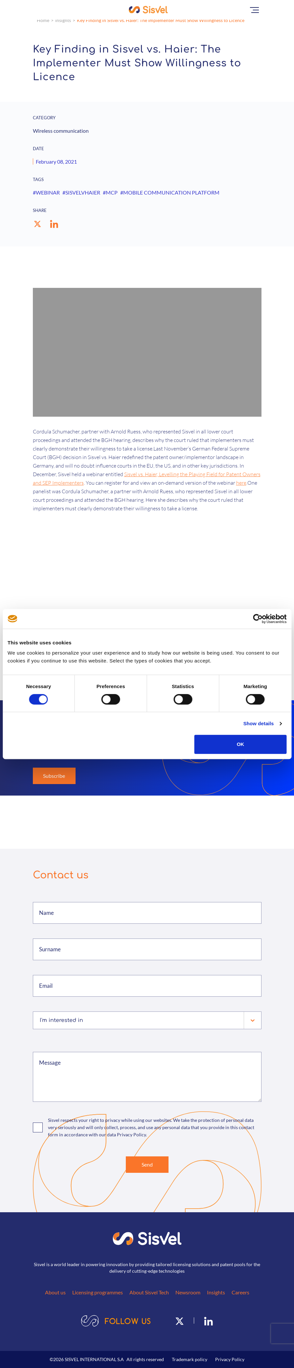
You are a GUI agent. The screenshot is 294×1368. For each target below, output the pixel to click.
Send (147, 1164)
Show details (258, 723)
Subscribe (54, 776)
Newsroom (187, 1292)
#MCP (110, 192)
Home (43, 20)
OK (240, 744)
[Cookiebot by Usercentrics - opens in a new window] (257, 619)
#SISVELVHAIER (81, 192)
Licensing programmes (97, 1292)
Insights (63, 20)
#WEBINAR (46, 192)
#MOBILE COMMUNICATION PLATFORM (169, 192)
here (241, 482)
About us (55, 1292)
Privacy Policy (229, 1359)
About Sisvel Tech (149, 1292)
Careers (240, 1292)
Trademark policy (189, 1359)
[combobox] (40, 1020)
